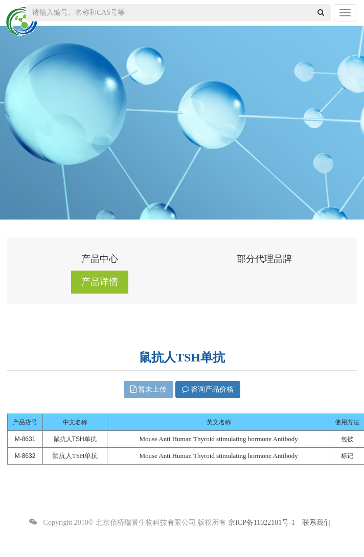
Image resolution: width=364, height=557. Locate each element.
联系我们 (316, 522)
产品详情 (99, 282)
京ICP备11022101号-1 (261, 522)
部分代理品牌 (264, 259)
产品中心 (99, 259)
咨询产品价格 (208, 389)
